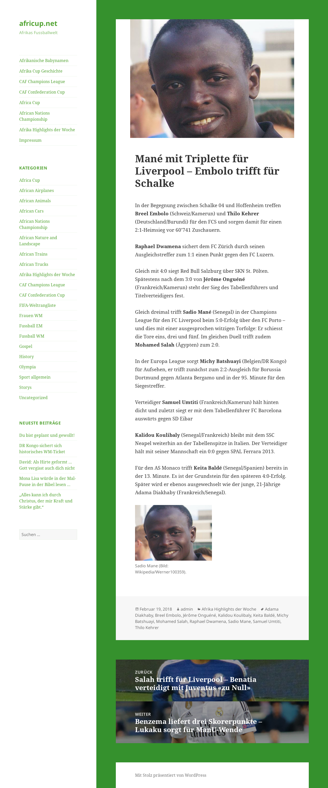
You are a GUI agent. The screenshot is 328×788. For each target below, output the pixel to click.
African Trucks (33, 264)
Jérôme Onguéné (199, 615)
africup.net (38, 23)
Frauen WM (31, 315)
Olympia (27, 367)
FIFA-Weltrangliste (37, 305)
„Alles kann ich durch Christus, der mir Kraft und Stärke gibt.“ (46, 501)
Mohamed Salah (172, 621)
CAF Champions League (42, 81)
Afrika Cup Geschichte (41, 71)
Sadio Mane (239, 621)
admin (187, 609)
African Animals (35, 201)
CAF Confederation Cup (42, 92)
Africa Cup (29, 102)
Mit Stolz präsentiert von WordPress (170, 775)
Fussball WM (31, 336)
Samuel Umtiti (266, 621)
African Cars (31, 211)
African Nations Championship (34, 116)
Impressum (30, 140)
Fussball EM (31, 326)
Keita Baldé (264, 615)
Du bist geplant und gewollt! (47, 435)
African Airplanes (36, 190)
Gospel (25, 346)
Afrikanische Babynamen (43, 60)
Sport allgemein (34, 377)
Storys (25, 387)
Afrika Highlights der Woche (47, 130)
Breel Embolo (168, 615)
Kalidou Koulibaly (234, 615)
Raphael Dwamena (208, 621)
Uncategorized (33, 397)
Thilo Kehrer (147, 627)
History (26, 356)
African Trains (33, 254)
